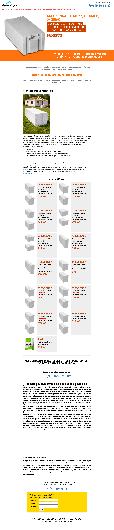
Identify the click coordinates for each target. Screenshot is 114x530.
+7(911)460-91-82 (99, 6)
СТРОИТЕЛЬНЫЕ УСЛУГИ (61, 9)
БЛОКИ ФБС (51, 9)
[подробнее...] (27, 173)
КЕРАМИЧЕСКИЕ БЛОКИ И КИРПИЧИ (25, 9)
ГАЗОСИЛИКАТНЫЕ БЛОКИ (9, 9)
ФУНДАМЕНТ (71, 9)
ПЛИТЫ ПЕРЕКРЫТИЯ (41, 9)
